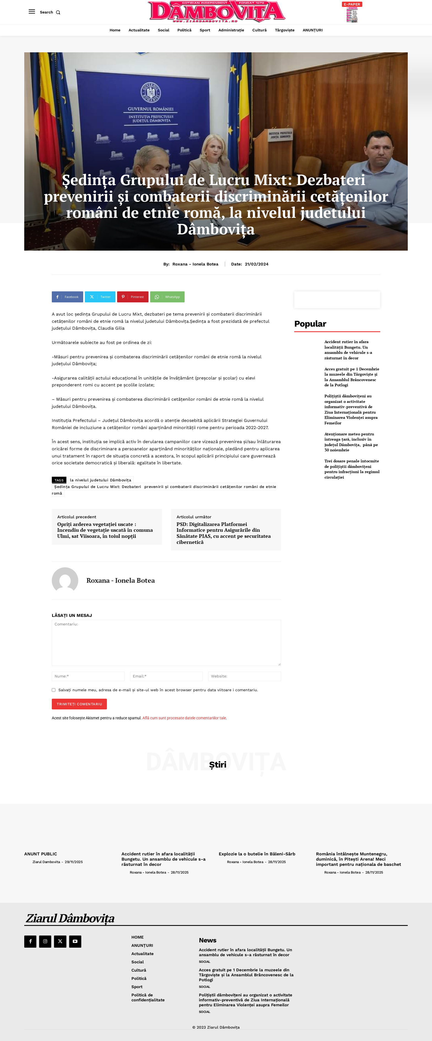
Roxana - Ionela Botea (195, 264)
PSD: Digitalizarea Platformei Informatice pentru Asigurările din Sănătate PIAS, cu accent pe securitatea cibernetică (224, 533)
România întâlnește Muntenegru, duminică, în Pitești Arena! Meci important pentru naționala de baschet (358, 859)
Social (204, 962)
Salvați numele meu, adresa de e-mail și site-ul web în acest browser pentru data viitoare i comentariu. (158, 690)
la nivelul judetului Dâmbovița (100, 480)
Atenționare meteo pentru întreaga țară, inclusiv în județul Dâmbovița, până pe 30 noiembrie (351, 442)
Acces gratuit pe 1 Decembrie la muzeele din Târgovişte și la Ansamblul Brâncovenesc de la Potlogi (352, 377)
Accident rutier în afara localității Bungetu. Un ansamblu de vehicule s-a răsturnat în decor (348, 349)
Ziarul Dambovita (46, 862)
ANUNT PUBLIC (40, 853)
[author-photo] (27, 862)
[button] (51, 12)
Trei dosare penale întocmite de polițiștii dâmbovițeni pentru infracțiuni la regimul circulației (352, 469)
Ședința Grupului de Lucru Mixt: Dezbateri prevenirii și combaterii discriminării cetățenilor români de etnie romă (164, 489)
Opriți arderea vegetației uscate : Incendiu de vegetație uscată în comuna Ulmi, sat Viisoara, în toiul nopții (105, 530)
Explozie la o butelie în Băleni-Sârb (257, 853)
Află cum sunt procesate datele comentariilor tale (184, 718)
